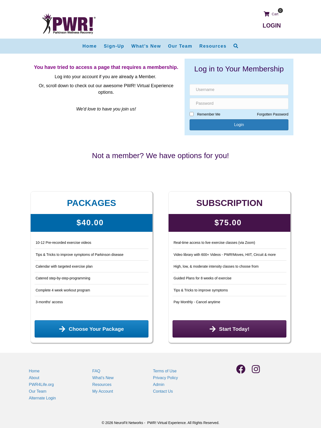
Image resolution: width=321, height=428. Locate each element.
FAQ (96, 371)
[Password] (239, 103)
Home (34, 371)
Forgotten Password (272, 114)
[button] (236, 46)
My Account (102, 391)
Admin (158, 384)
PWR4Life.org (41, 384)
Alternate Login (42, 398)
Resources (101, 384)
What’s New (103, 378)
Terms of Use (165, 371)
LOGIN (272, 25)
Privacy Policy (165, 378)
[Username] (239, 89)
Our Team (37, 391)
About (34, 378)
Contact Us (163, 391)
